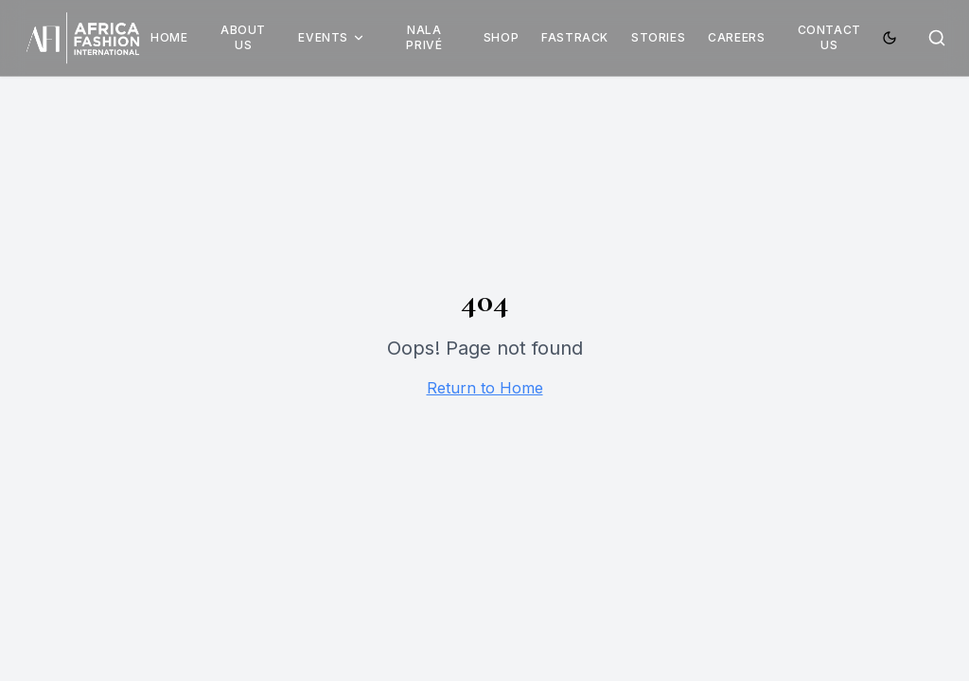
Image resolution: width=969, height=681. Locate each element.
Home (168, 37)
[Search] (937, 38)
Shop (501, 37)
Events (331, 37)
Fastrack (574, 37)
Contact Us (829, 37)
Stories (658, 37)
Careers (736, 37)
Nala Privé (424, 37)
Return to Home (485, 387)
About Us (243, 37)
